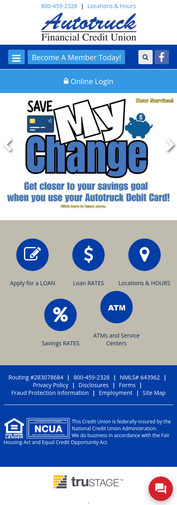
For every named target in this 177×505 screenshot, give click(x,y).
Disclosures (93, 385)
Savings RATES (61, 323)
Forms (127, 385)
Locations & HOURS (145, 262)
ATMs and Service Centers (116, 319)
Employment (116, 393)
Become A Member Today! (76, 57)
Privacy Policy (50, 385)
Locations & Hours (111, 6)
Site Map (154, 393)
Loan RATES (88, 262)
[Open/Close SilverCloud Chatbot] (161, 489)
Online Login (89, 81)
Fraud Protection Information (49, 393)
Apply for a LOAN (33, 262)
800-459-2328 (59, 6)
